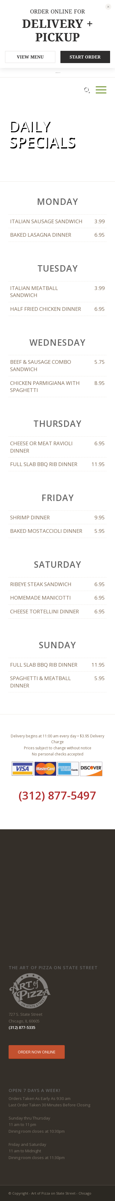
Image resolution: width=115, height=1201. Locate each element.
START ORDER (85, 57)
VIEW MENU (30, 57)
